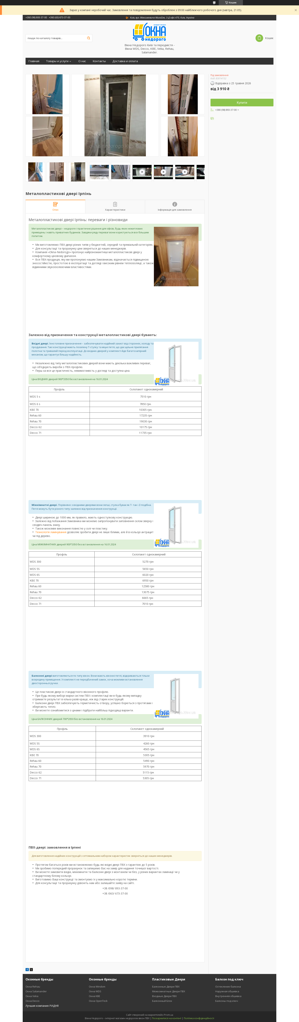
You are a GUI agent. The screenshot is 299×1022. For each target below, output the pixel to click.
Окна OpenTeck (98, 1001)
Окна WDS (95, 991)
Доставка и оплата (125, 61)
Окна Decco (32, 1001)
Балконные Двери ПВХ (166, 986)
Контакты (99, 61)
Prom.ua (168, 1014)
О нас (82, 61)
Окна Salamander (36, 991)
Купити (242, 102)
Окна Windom (97, 986)
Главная (33, 61)
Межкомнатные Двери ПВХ (168, 991)
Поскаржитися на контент (166, 1018)
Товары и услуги (57, 61)
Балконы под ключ (226, 1001)
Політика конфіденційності (199, 1018)
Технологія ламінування (50, 532)
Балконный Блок (162, 1001)
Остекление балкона (228, 986)
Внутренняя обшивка (228, 996)
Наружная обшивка (227, 991)
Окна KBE (94, 996)
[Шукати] (88, 38)
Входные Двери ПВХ (164, 996)
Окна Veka (32, 996)
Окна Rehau (33, 986)
